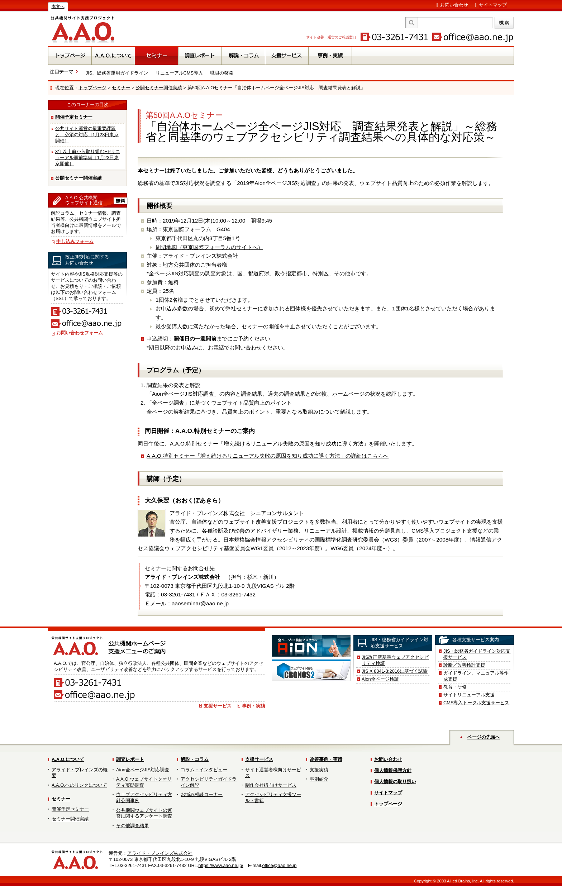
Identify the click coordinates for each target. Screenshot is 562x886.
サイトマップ (493, 5)
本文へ (58, 6)
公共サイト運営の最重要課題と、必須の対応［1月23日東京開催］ (87, 134)
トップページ (92, 87)
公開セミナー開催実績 (158, 87)
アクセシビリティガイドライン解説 (209, 782)
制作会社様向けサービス (270, 785)
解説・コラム (195, 759)
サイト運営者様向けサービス (273, 772)
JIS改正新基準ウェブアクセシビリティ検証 (395, 660)
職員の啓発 (221, 73)
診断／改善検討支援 (464, 665)
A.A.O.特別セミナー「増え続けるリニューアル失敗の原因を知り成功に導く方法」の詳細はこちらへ (268, 456)
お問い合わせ (454, 5)
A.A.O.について (68, 759)
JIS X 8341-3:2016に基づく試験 (395, 671)
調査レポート (130, 759)
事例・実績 (253, 706)
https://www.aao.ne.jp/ (220, 865)
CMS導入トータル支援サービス (476, 702)
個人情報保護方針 (392, 770)
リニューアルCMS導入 (179, 73)
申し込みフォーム (75, 241)
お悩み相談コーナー (202, 794)
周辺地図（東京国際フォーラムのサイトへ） (209, 247)
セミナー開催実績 (70, 818)
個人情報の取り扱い (395, 781)
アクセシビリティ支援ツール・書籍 (273, 797)
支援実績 (319, 769)
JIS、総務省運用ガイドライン (117, 73)
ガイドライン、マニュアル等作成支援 (476, 676)
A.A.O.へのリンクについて (79, 785)
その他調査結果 (132, 825)
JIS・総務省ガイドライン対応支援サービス (477, 654)
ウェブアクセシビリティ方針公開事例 (144, 797)
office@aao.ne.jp (279, 865)
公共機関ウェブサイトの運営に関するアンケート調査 (144, 813)
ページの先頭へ (483, 737)
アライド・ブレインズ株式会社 (159, 853)
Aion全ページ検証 (380, 679)
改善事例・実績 (326, 759)
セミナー (121, 87)
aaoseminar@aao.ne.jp (200, 603)
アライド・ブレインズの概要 (80, 772)
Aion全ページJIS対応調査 (142, 769)
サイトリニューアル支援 (469, 694)
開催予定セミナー (73, 117)
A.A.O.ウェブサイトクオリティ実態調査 (144, 782)
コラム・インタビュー (204, 769)
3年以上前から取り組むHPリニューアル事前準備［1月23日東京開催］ (87, 157)
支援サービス (218, 706)
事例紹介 (319, 779)
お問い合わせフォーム (79, 332)
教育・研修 (455, 687)
